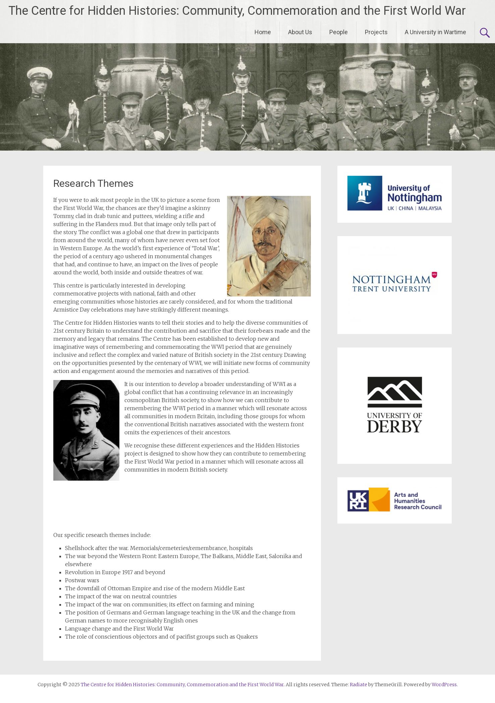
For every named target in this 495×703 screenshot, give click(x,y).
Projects (376, 32)
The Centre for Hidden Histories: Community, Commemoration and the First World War (237, 11)
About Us (300, 32)
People (338, 32)
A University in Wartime (435, 32)
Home (263, 32)
